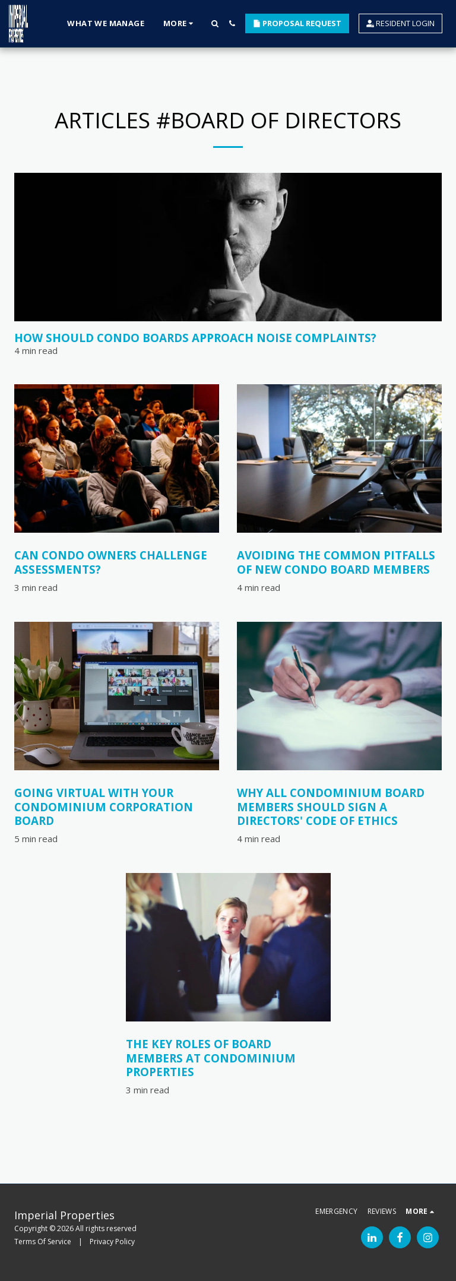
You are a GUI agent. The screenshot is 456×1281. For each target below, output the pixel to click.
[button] (215, 23)
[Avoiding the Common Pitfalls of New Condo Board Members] (339, 562)
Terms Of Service (42, 1241)
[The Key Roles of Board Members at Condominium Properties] (228, 1057)
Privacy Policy (112, 1241)
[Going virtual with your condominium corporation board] (116, 806)
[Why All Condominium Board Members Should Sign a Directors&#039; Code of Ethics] (339, 806)
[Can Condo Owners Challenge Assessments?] (116, 562)
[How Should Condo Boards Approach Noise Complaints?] (228, 337)
